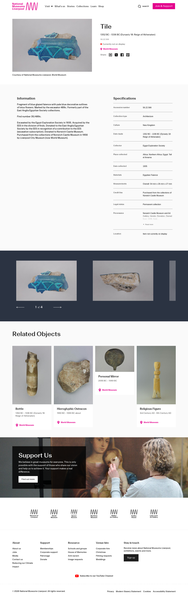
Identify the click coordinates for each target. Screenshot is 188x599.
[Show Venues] (52, 6)
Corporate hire (103, 549)
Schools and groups (77, 549)
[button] (49, 282)
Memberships (46, 549)
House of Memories (77, 552)
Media (15, 556)
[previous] (20, 307)
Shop (101, 6)
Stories (71, 6)
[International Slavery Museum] (74, 514)
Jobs (14, 552)
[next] (57, 307)
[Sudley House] (134, 514)
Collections (82, 6)
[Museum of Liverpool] (34, 514)
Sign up (131, 558)
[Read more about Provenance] (157, 219)
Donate (43, 559)
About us (16, 549)
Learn (94, 6)
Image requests (75, 559)
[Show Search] (143, 6)
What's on (60, 6)
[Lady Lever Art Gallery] (154, 514)
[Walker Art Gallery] (114, 514)
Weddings (100, 559)
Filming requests (104, 556)
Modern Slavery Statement (128, 591)
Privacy (110, 591)
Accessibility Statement (164, 591)
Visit (47, 6)
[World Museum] (54, 514)
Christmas (101, 552)
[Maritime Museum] (94, 514)
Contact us (17, 559)
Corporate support (49, 552)
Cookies (147, 591)
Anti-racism (73, 556)
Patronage (45, 556)
